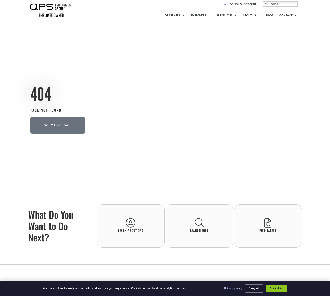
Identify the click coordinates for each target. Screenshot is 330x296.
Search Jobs (199, 230)
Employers (200, 15)
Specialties (226, 15)
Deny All (254, 288)
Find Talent (267, 230)
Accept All (276, 288)
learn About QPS (130, 230)
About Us (251, 15)
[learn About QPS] (130, 223)
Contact (288, 15)
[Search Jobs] (199, 223)
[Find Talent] (268, 223)
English (271, 4)
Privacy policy (233, 288)
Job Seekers (173, 15)
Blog (269, 15)
